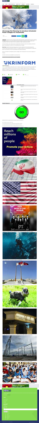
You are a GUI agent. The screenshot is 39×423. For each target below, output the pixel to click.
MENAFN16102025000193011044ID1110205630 (11, 57)
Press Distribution (12, 4)
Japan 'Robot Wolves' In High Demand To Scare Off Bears (14, 307)
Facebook (7, 412)
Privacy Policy (5, 399)
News (6, 4)
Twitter (7, 413)
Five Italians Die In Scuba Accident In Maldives (12, 259)
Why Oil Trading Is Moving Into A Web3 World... (7, 122)
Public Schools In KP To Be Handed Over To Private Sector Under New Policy (19, 382)
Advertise (5, 401)
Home (3, 4)
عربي (20, 2)
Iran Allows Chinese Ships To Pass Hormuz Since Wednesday (15, 180)
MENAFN (4, 39)
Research (23, 4)
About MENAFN (6, 402)
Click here (8, 393)
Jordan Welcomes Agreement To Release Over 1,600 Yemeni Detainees (17, 333)
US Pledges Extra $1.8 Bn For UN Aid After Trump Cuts (14, 204)
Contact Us (5, 400)
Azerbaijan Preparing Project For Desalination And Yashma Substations (17, 360)
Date (3, 35)
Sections (32, 4)
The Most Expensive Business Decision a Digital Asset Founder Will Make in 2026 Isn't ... (12, 123)
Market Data (18, 4)
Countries (27, 4)
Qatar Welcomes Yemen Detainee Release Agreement (14, 284)
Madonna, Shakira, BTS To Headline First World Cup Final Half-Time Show (18, 231)
